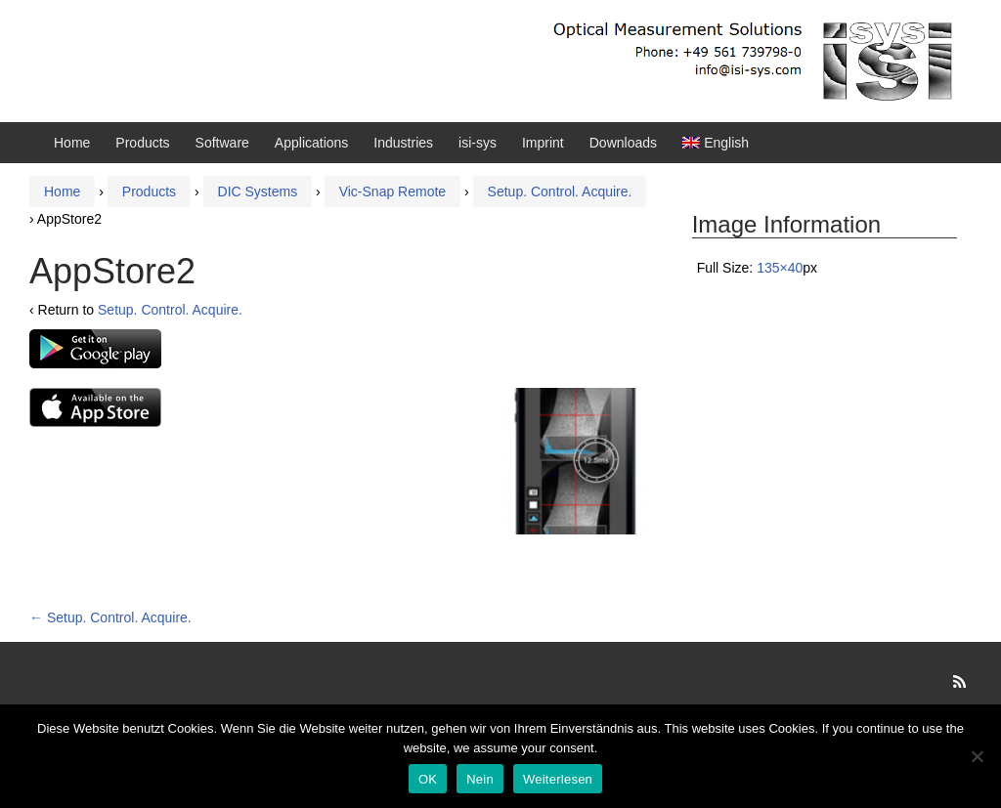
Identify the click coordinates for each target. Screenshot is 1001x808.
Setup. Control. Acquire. (560, 191)
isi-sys (477, 142)
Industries (403, 142)
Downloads (623, 142)
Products (142, 142)
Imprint (543, 142)
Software (222, 142)
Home (72, 142)
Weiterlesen (557, 779)
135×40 (780, 268)
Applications (312, 142)
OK (427, 779)
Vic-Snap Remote (392, 191)
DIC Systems (258, 191)
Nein (480, 779)
